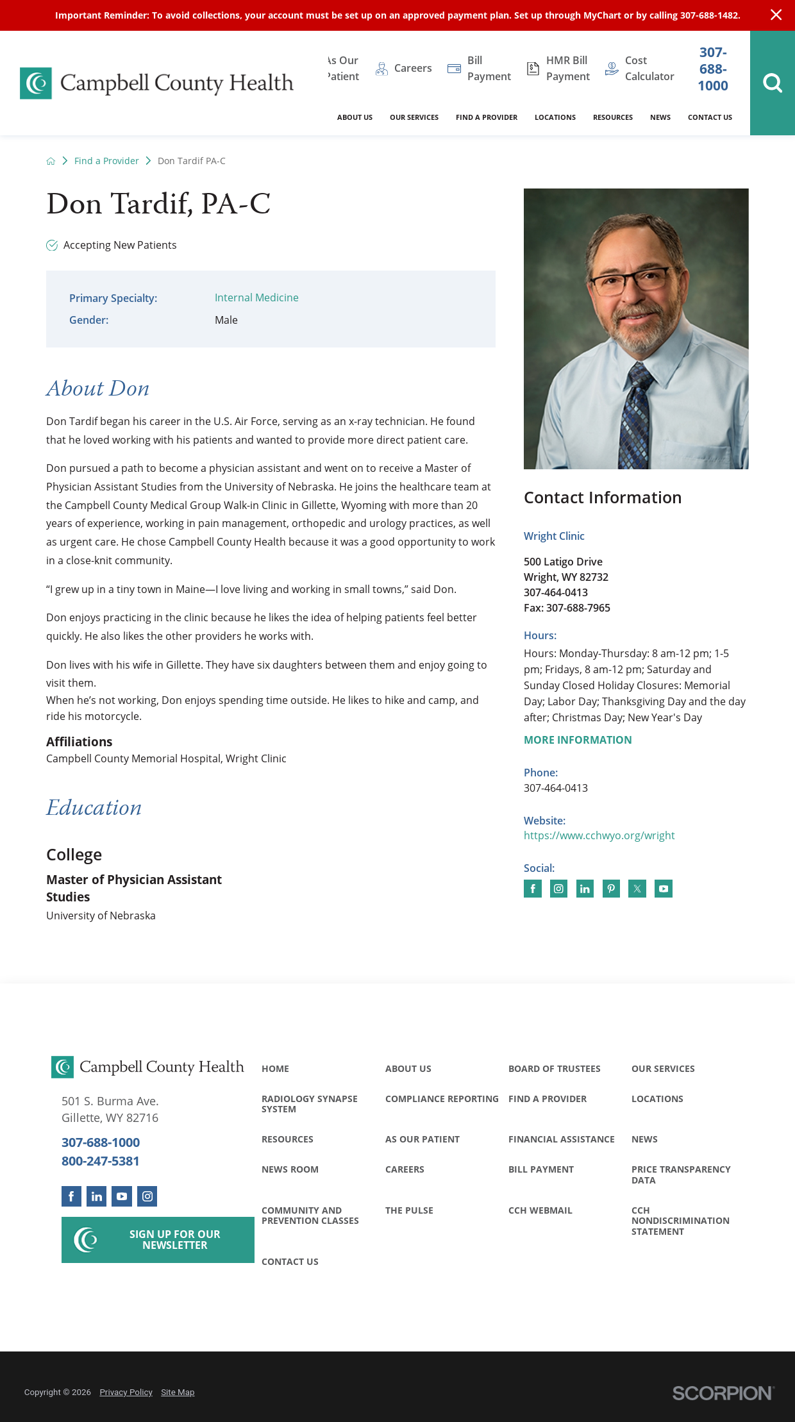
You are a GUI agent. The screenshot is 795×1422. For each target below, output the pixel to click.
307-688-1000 (713, 68)
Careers (404, 1169)
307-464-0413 (556, 592)
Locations (657, 1098)
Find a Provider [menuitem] (486, 117)
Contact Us (290, 1261)
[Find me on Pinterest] (611, 888)
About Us (408, 1068)
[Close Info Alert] (776, 15)
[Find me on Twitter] (637, 888)
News (645, 1139)
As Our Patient (422, 1139)
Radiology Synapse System (310, 1103)
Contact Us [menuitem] (710, 117)
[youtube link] (121, 1196)
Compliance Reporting (442, 1098)
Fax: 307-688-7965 (567, 608)
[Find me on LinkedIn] (585, 888)
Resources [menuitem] (613, 117)
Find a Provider (106, 160)
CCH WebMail (540, 1210)
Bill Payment (541, 1169)
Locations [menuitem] (555, 117)
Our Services (663, 1068)
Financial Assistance (561, 1139)
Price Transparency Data (681, 1174)
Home (275, 1068)
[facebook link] (71, 1196)
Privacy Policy (125, 1392)
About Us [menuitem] (354, 117)
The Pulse (409, 1210)
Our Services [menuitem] (414, 117)
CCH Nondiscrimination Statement (681, 1220)
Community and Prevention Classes (310, 1215)
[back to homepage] (50, 160)
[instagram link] (147, 1196)
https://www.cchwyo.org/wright (599, 835)
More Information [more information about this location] (578, 740)
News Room (290, 1169)
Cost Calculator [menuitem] (649, 68)
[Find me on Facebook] (532, 888)
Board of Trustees (554, 1068)
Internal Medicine (257, 297)
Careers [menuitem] (413, 68)
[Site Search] (772, 83)
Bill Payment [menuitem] (489, 68)
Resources (288, 1139)
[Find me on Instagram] (558, 888)
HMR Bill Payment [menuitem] (568, 68)
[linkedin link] (96, 1196)
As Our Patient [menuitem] (341, 68)
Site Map (177, 1392)
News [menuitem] (660, 117)
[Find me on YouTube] (663, 888)
